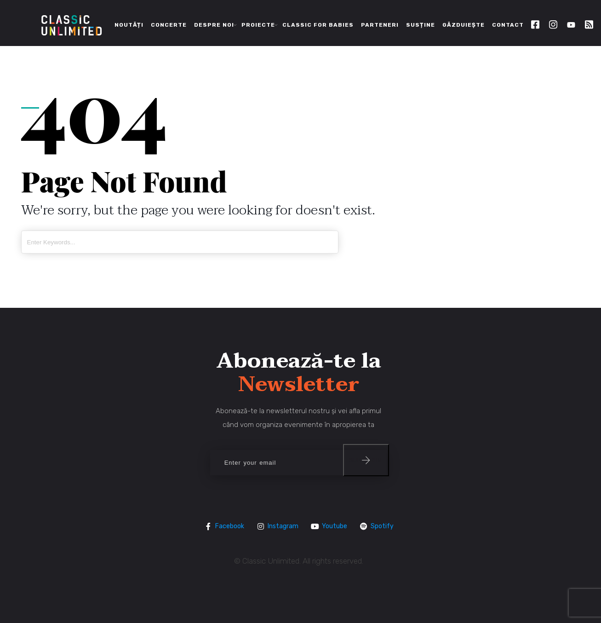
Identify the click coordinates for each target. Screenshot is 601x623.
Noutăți (128, 25)
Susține (420, 25)
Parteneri (380, 25)
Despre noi (214, 25)
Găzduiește (463, 25)
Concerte (169, 25)
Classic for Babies (318, 25)
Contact (508, 25)
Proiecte (258, 25)
